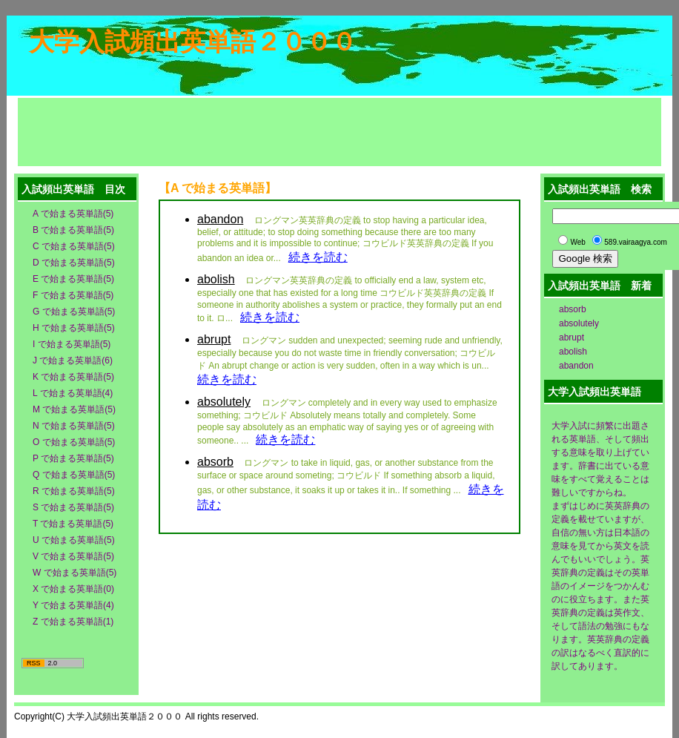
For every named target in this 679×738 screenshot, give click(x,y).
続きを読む (318, 257)
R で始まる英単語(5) (74, 491)
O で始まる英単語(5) (74, 442)
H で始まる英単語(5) (74, 328)
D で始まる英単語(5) (74, 262)
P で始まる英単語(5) (73, 458)
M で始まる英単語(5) (74, 409)
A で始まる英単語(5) (73, 213)
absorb (572, 309)
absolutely (579, 323)
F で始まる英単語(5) (73, 295)
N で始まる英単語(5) (74, 426)
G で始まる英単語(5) (74, 311)
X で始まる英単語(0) (73, 589)
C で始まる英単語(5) (74, 246)
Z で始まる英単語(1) (73, 621)
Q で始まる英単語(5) (74, 475)
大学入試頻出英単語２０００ (193, 41)
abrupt (571, 337)
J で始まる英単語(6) (73, 360)
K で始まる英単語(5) (73, 377)
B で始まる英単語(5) (73, 230)
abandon (576, 365)
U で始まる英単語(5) (74, 540)
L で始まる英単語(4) (73, 393)
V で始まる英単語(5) (73, 556)
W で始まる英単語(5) (74, 572)
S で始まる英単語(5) (73, 507)
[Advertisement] (339, 131)
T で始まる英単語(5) (73, 523)
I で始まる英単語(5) (71, 344)
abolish (573, 351)
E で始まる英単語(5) (73, 279)
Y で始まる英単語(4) (73, 605)
